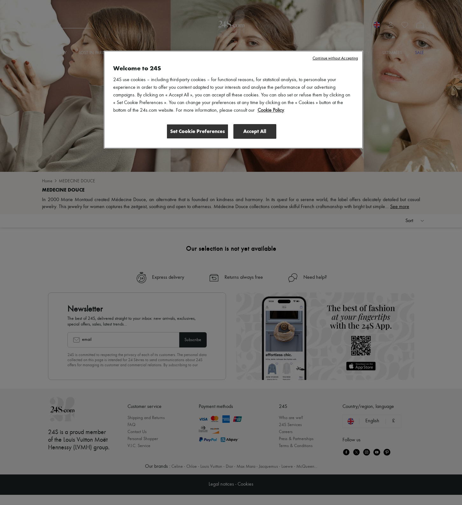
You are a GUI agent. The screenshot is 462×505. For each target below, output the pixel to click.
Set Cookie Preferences (197, 131)
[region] (233, 100)
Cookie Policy (271, 110)
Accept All (254, 131)
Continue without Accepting (335, 58)
